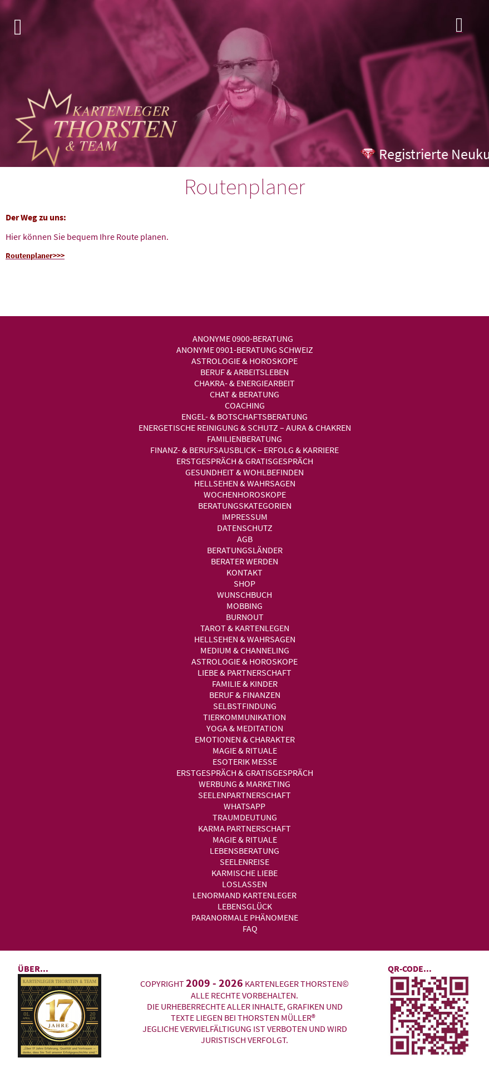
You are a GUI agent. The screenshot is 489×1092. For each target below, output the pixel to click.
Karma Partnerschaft (244, 828)
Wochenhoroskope (245, 494)
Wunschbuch (244, 594)
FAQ (250, 928)
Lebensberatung (244, 850)
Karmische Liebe (244, 872)
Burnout (245, 616)
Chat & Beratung (244, 394)
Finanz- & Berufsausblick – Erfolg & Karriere (244, 449)
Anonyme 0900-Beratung (242, 338)
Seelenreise (244, 861)
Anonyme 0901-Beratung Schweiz (244, 349)
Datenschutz (245, 527)
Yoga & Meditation (244, 728)
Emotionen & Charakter (245, 739)
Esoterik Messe (245, 761)
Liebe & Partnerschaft (244, 672)
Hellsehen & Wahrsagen (244, 483)
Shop (244, 583)
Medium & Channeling (244, 650)
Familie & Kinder (245, 683)
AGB (245, 538)
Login (469, 28)
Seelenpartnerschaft (244, 794)
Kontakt (244, 572)
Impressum (245, 516)
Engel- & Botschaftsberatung (244, 416)
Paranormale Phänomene (244, 917)
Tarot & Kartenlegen (244, 627)
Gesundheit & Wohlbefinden (244, 472)
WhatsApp (244, 805)
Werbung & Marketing (244, 783)
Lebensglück (245, 906)
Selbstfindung (244, 705)
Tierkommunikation (244, 716)
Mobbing (244, 605)
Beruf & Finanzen (244, 694)
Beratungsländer (245, 549)
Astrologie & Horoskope (244, 360)
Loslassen (244, 883)
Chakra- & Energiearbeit (244, 382)
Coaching (245, 405)
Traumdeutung (245, 817)
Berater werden (244, 561)
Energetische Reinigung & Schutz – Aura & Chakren (245, 427)
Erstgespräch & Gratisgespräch (244, 460)
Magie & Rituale (245, 750)
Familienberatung (244, 438)
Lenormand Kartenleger (244, 895)
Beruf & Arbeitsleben (244, 371)
